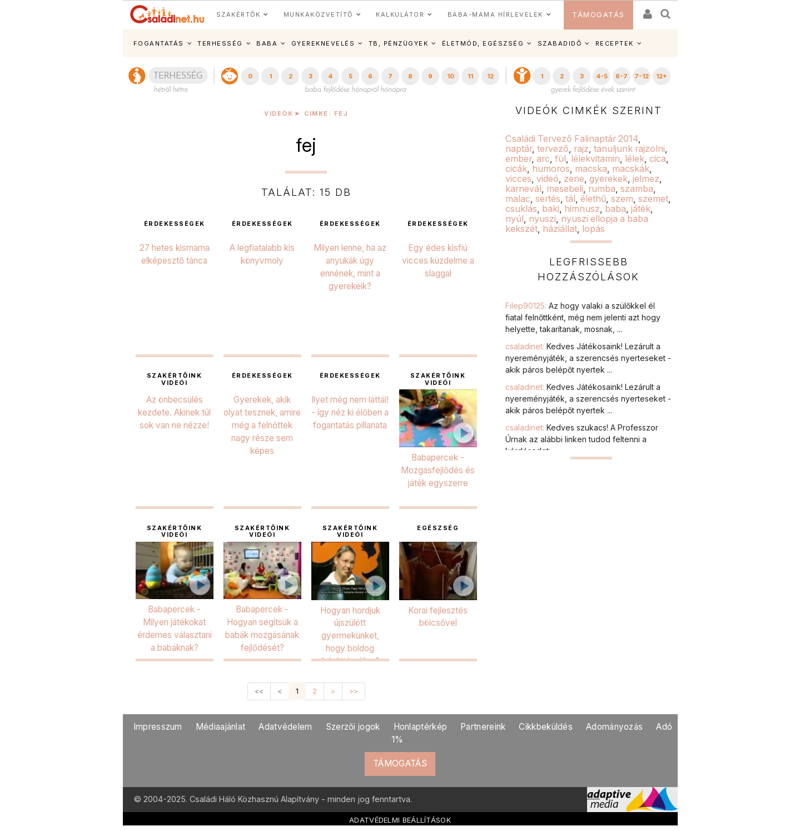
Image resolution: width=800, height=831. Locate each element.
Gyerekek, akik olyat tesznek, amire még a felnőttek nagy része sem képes (262, 425)
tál (570, 198)
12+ (661, 76)
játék (640, 208)
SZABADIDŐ (560, 43)
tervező (553, 148)
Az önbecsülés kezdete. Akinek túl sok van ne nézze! (174, 412)
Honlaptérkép (421, 726)
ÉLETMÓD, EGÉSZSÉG (483, 43)
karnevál (523, 188)
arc (543, 158)
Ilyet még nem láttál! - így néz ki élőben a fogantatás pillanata (350, 412)
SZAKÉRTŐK (238, 14)
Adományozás (614, 726)
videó (547, 178)
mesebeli (564, 188)
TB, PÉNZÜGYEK (399, 43)
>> (353, 691)
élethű (593, 198)
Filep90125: (582, 317)
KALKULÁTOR (400, 14)
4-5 (602, 76)
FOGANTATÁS (158, 43)
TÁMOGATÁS (598, 15)
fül (560, 158)
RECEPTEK (614, 43)
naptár (518, 148)
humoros (551, 168)
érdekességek (174, 224)
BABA (266, 43)
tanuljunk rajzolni (629, 148)
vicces (518, 178)
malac (517, 198)
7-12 (641, 76)
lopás (593, 228)
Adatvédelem (285, 726)
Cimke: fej (326, 113)
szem (622, 198)
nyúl (514, 218)
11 (470, 76)
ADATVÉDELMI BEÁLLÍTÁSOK (400, 819)
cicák (516, 168)
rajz (581, 148)
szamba (636, 188)
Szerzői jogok (353, 726)
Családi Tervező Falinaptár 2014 (571, 138)
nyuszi (542, 218)
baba (615, 208)
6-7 (621, 76)
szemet (653, 198)
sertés (547, 198)
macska (591, 168)
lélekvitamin (595, 158)
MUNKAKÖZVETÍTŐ (318, 14)
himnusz (582, 208)
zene (574, 178)
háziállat (560, 228)
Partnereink (482, 726)
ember (518, 158)
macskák (630, 168)
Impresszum (157, 726)
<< (259, 691)
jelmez (646, 178)
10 (450, 76)
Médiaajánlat (221, 726)
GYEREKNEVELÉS (323, 43)
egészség (438, 528)
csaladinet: (588, 358)
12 (490, 76)
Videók (278, 113)
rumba (601, 188)
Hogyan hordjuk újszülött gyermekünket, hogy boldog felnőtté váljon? (350, 636)
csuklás (521, 208)
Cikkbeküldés (546, 726)
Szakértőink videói (174, 380)
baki (550, 208)
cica (657, 158)
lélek (634, 158)
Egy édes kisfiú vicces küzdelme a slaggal (438, 261)
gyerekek (608, 178)
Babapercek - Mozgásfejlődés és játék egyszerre (438, 470)
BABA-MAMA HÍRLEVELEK (495, 14)
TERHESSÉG (220, 43)
